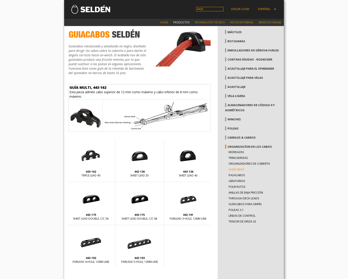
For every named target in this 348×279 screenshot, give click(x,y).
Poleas (233, 128)
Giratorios (237, 181)
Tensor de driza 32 (242, 221)
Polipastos (237, 187)
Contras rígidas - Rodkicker (249, 59)
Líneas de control (242, 216)
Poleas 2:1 (236, 210)
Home (164, 22)
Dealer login (240, 9)
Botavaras (236, 41)
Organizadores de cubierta (249, 164)
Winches (234, 119)
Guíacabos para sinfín (245, 204)
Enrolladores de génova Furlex (253, 50)
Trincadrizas (238, 158)
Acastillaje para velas (245, 78)
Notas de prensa (241, 22)
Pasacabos (237, 175)
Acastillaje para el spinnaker (250, 69)
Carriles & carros (241, 137)
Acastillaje (236, 87)
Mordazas (236, 152)
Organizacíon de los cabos (249, 147)
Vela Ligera (236, 96)
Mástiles (234, 32)
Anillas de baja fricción (246, 192)
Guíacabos (237, 169)
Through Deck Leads (244, 198)
